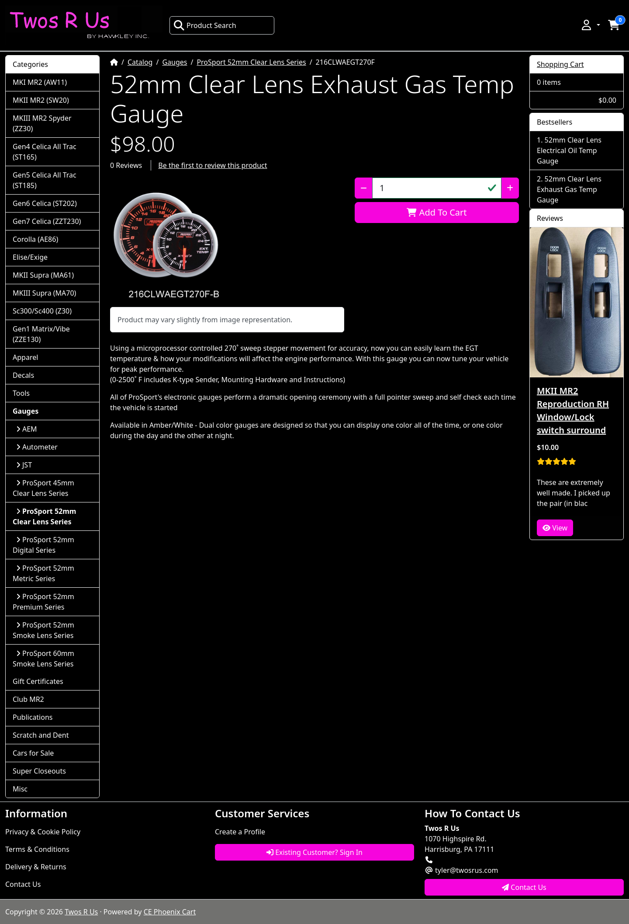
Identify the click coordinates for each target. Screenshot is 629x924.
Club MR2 (28, 699)
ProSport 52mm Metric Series (43, 573)
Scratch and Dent (41, 735)
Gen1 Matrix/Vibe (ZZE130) (41, 334)
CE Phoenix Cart (170, 912)
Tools (21, 393)
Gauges (174, 62)
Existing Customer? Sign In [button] (314, 852)
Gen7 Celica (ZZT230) (47, 221)
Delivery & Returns (35, 867)
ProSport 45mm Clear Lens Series (43, 488)
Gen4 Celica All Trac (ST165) (44, 152)
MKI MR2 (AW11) (40, 82)
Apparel (25, 357)
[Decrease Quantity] (364, 188)
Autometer (37, 447)
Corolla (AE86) (35, 239)
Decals (23, 375)
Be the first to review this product (212, 165)
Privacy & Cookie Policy (42, 832)
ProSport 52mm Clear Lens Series (251, 62)
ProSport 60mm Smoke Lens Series (43, 659)
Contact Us (23, 884)
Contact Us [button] (524, 887)
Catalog (140, 62)
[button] (590, 25)
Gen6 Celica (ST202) (45, 203)
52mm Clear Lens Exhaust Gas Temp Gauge (569, 189)
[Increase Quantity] (510, 188)
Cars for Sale (33, 753)
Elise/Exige (30, 257)
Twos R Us (81, 912)
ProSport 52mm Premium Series (43, 602)
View (555, 528)
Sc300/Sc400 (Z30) (42, 311)
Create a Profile (240, 832)
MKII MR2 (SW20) (41, 100)
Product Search (204, 25)
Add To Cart (437, 212)
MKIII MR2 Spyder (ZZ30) (42, 123)
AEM (26, 429)
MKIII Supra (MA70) (44, 293)
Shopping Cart (560, 64)
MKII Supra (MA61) (43, 275)
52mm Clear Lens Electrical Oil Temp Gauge (569, 150)
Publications (32, 717)
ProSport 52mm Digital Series (43, 545)
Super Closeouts (39, 771)
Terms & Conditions (37, 849)
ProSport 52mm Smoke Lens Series (43, 630)
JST (24, 465)
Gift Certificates (38, 681)
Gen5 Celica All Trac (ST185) (44, 180)
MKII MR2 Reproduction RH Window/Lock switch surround (573, 410)
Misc (20, 789)
